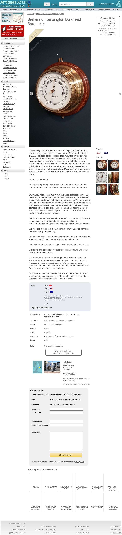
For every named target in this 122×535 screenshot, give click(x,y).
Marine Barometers (10, 68)
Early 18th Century (9, 86)
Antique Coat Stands (48, 522)
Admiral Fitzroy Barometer (12, 46)
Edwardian (6, 128)
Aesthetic (6, 114)
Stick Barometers (9, 73)
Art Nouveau (7, 121)
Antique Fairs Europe (81, 531)
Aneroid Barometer (9, 49)
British (5, 173)
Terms (12, 531)
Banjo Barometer (9, 54)
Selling (78, 9)
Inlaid (5, 159)
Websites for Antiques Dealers (15, 28)
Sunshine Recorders (10, 75)
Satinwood (6, 167)
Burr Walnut (7, 155)
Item (33, 391)
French (5, 176)
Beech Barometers (9, 150)
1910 (5, 133)
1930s (5, 143)
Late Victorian (8, 119)
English (47, 324)
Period (5, 81)
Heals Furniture (50, 528)
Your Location (36, 413)
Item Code (35, 396)
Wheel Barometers (9, 78)
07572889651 (71, 365)
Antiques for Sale (16, 9)
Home (4, 9)
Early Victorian (8, 109)
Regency (6, 101)
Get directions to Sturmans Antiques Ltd (76, 376)
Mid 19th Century (9, 104)
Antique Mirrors (116, 522)
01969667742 (71, 367)
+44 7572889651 (81, 371)
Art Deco (6, 138)
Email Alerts (89, 9)
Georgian (6, 89)
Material (6, 147)
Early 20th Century (9, 126)
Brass (46, 320)
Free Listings (67, 9)
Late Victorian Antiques (53, 316)
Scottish (6, 178)
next (89, 85)
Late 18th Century (9, 91)
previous (31, 85)
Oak (4, 164)
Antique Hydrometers (10, 51)
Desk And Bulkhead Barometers (10, 62)
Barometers (7, 43)
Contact (116, 9)
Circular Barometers (10, 58)
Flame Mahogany (9, 157)
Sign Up (54, 4)
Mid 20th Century (9, 141)
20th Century (7, 123)
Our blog (22, 525)
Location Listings (51, 9)
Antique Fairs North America (46, 525)
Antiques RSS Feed (18, 528)
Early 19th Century (9, 99)
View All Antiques (10, 39)
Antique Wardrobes (82, 522)
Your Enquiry (36, 424)
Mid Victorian (7, 111)
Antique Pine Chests (49, 531)
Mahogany (6, 162)
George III (6, 94)
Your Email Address (38, 405)
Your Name (35, 401)
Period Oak (85, 525)
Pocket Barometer (9, 70)
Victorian (49, 142)
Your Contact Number (39, 417)
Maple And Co (116, 525)
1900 (5, 131)
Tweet (106, 43)
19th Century (7, 96)
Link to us (14, 525)
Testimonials (20, 522)
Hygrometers (7, 65)
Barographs (7, 56)
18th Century (7, 84)
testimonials (11, 34)
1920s (5, 136)
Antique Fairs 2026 (34, 9)
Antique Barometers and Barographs (59, 312)
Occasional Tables (82, 528)
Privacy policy (80, 457)
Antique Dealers (104, 9)
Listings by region (106, 4)
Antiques (12, 2)
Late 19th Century (9, 116)
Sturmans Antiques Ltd (53, 338)
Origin (5, 170)
